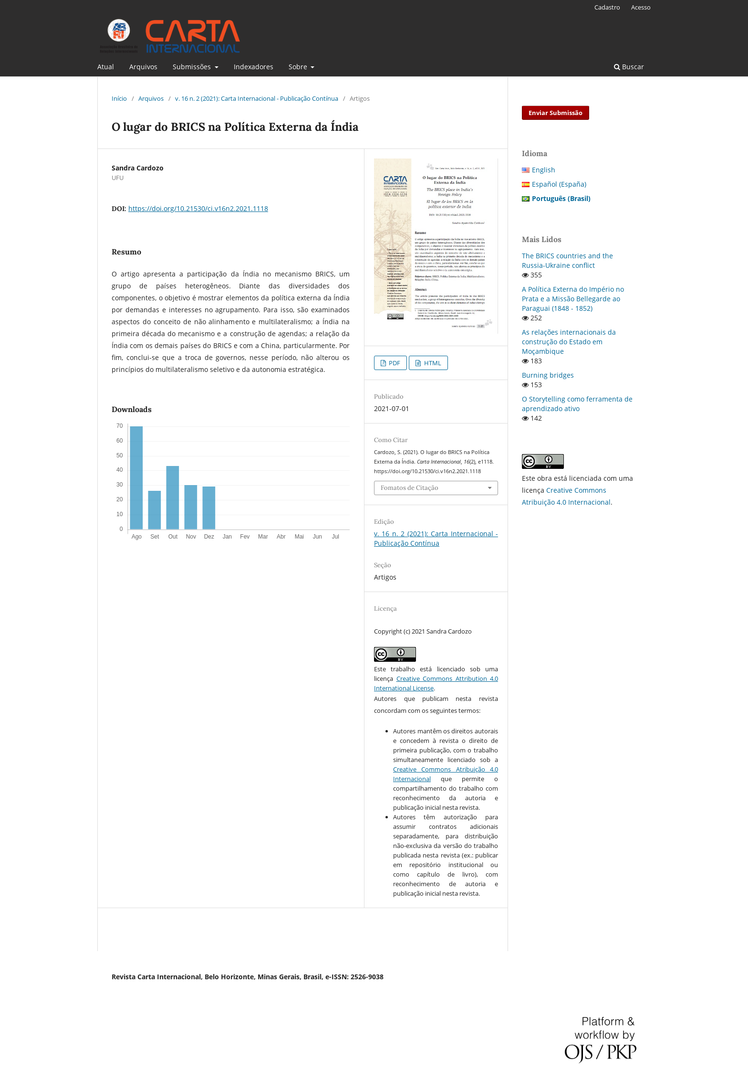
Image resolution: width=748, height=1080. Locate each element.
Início (119, 98)
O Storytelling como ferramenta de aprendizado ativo (577, 403)
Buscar (629, 66)
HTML (432, 363)
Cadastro (607, 7)
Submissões (193, 66)
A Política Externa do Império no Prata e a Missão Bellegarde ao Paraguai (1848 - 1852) (573, 299)
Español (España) (559, 184)
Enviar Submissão (555, 112)
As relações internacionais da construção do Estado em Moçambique (569, 342)
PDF (393, 363)
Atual (105, 66)
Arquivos (143, 66)
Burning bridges (548, 375)
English (543, 169)
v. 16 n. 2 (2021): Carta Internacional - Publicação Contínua (256, 98)
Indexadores (253, 66)
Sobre (299, 66)
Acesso (641, 7)
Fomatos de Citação (409, 488)
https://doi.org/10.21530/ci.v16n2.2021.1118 (198, 208)
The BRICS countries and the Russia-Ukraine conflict (567, 260)
